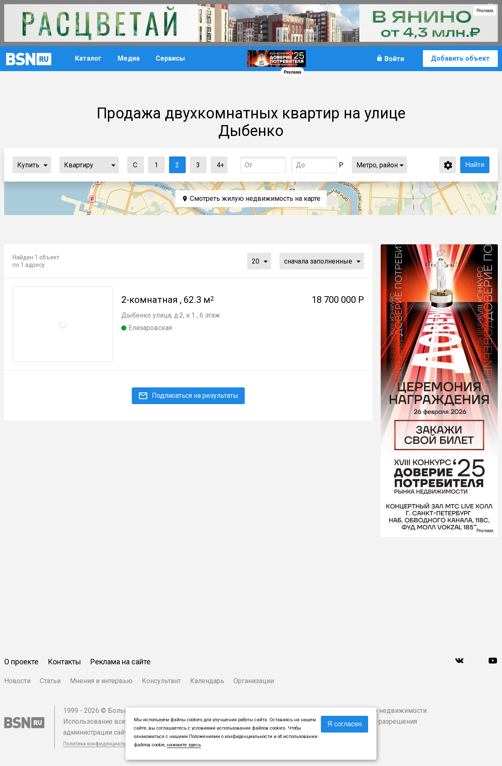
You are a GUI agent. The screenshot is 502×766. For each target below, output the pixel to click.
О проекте (21, 661)
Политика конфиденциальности (101, 744)
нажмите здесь (184, 745)
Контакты (64, 661)
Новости (17, 681)
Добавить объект (460, 58)
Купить (28, 165)
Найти (474, 164)
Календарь (207, 681)
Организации (253, 681)
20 (255, 261)
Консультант (161, 681)
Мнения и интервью (101, 681)
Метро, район (377, 165)
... (46, 164)
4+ (217, 163)
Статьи (50, 681)
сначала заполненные (318, 261)
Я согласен (344, 724)
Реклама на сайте (120, 661)
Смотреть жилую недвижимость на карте (255, 198)
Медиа (129, 58)
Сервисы (170, 58)
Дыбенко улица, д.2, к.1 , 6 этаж (170, 315)
